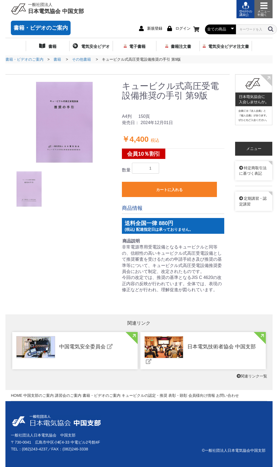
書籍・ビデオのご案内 (41, 28)
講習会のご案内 (68, 395)
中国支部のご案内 (38, 395)
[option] (64, 122)
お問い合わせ (227, 395)
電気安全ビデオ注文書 (228, 46)
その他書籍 (81, 59)
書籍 (51, 46)
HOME (16, 395)
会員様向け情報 (201, 395)
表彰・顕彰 (177, 395)
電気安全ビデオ (94, 46)
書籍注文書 (181, 46)
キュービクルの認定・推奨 (144, 395)
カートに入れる (169, 190)
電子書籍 (137, 46)
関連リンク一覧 (252, 376)
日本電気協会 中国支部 (56, 8)
